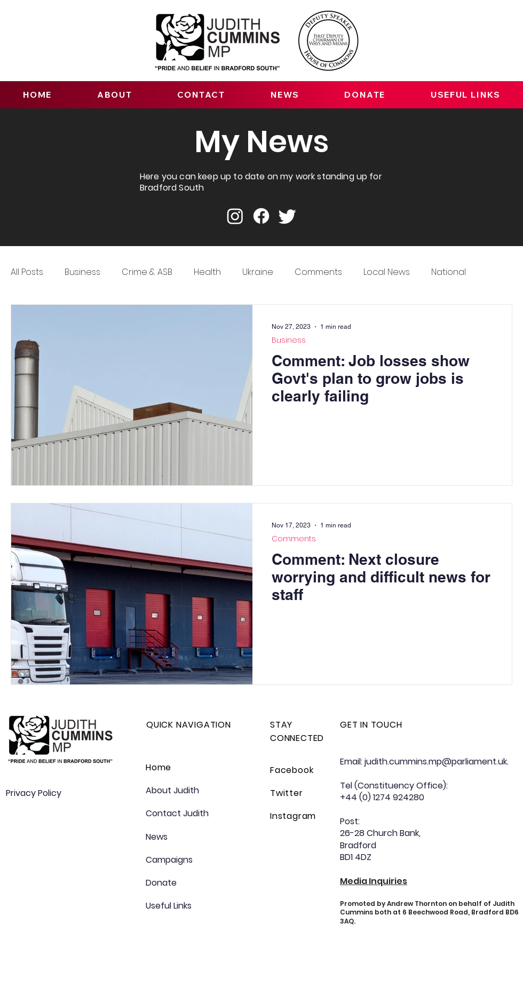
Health (207, 272)
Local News (386, 272)
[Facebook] (261, 216)
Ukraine (257, 272)
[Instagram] (235, 216)
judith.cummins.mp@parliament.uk (435, 761)
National (448, 272)
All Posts (27, 272)
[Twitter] (287, 216)
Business (82, 272)
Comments (318, 272)
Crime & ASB (147, 272)
